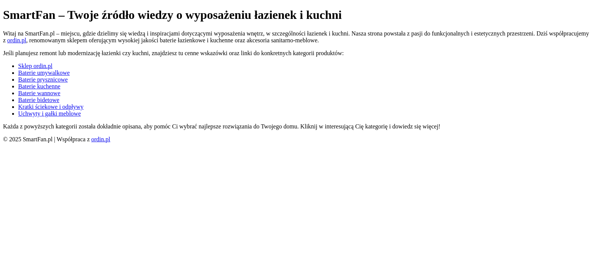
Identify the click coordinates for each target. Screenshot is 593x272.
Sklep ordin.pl (35, 66)
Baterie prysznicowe (43, 79)
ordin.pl (16, 40)
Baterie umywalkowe (44, 73)
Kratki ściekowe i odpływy (51, 107)
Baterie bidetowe (38, 100)
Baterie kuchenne (39, 86)
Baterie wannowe (39, 93)
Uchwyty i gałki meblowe (49, 113)
